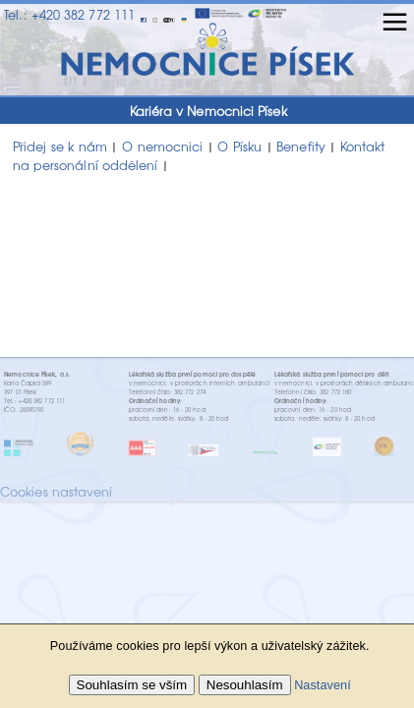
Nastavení (322, 685)
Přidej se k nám (60, 146)
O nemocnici (162, 146)
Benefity (300, 146)
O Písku (239, 146)
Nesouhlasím (245, 685)
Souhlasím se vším (132, 685)
